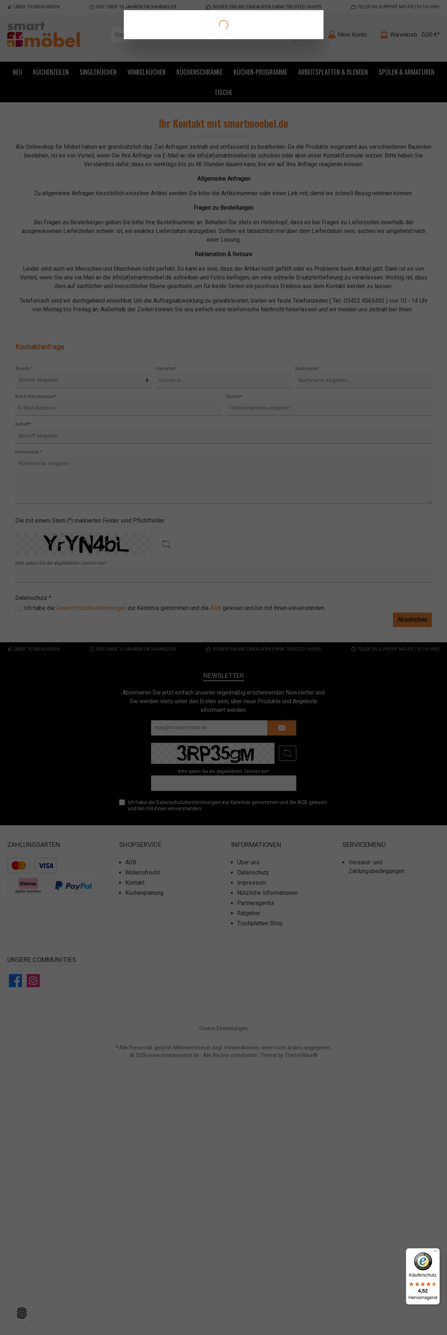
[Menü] (435, 1252)
